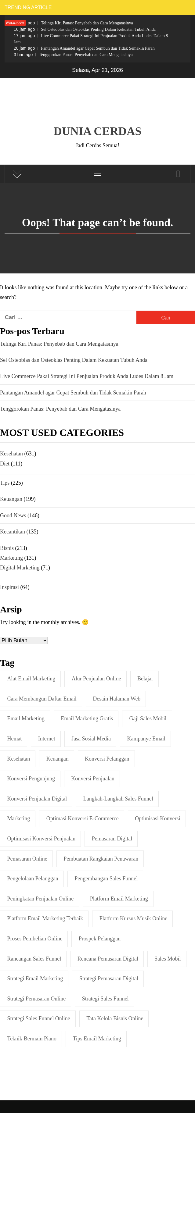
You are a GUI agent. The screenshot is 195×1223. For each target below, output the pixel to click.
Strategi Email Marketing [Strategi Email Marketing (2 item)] (35, 978)
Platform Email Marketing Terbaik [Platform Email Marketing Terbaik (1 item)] (45, 918)
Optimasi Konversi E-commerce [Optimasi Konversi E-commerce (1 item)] (82, 818)
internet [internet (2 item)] (46, 739)
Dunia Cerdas (97, 131)
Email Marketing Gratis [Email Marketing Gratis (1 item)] (87, 718)
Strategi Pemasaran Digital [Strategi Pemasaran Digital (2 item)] (108, 978)
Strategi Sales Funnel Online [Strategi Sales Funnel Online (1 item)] (38, 1018)
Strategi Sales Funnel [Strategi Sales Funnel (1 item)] (105, 999)
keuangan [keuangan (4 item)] (57, 759)
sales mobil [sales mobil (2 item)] (167, 959)
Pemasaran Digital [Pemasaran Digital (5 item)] (112, 839)
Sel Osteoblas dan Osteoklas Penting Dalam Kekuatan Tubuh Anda (85, 29)
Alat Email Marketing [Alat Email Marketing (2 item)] (31, 679)
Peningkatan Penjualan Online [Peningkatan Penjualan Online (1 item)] (40, 899)
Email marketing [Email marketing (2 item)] (25, 718)
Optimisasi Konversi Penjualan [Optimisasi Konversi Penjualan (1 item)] (41, 839)
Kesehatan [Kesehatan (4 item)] (18, 759)
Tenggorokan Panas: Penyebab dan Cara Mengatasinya (73, 54)
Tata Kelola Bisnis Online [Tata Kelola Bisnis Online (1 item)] (114, 1018)
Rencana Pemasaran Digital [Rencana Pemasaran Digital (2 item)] (108, 959)
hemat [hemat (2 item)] (14, 739)
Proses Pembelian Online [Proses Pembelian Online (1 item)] (34, 939)
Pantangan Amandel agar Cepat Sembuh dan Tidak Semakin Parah (84, 48)
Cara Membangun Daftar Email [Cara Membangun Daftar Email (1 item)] (41, 699)
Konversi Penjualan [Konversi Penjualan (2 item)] (92, 779)
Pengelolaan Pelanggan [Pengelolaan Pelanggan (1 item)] (32, 878)
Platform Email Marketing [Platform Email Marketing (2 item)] (119, 899)
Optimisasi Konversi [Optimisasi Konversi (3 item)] (157, 818)
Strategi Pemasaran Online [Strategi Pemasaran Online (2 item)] (36, 999)
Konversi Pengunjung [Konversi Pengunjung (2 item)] (31, 779)
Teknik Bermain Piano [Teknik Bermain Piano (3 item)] (31, 1039)
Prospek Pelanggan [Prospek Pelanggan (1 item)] (100, 939)
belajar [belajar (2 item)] (145, 679)
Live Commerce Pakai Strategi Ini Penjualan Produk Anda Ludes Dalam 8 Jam (91, 38)
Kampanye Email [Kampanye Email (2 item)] (146, 739)
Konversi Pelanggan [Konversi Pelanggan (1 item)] (107, 759)
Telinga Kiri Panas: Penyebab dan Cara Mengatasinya (73, 22)
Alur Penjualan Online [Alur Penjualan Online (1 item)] (96, 679)
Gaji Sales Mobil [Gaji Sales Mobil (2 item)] (148, 718)
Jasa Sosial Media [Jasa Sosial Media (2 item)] (91, 739)
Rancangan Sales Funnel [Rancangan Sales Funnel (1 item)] (34, 959)
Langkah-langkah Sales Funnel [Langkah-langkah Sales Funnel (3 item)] (118, 799)
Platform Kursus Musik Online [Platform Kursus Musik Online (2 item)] (133, 918)
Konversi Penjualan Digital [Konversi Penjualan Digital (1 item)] (37, 799)
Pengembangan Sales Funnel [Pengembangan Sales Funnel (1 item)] (106, 878)
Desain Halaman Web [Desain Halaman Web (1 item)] (116, 699)
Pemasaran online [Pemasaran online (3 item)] (27, 859)
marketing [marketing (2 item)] (18, 818)
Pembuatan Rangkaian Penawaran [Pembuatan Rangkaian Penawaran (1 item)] (100, 859)
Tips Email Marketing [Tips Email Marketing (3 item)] (97, 1039)
